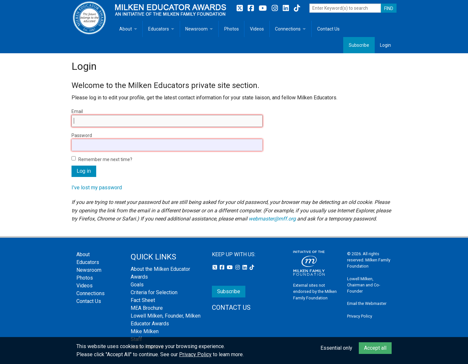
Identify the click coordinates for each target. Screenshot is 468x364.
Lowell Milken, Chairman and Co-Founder (363, 285)
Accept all (375, 348)
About (125, 28)
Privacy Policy (359, 316)
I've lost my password (97, 187)
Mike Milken (145, 331)
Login (385, 45)
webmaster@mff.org (272, 219)
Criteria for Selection (154, 292)
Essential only (336, 348)
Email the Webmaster (366, 303)
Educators (158, 28)
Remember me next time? (105, 159)
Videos (257, 28)
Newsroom (196, 28)
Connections (288, 28)
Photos (231, 28)
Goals (137, 285)
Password (82, 135)
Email (77, 111)
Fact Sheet (143, 300)
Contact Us (328, 28)
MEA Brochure (147, 308)
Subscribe (359, 45)
